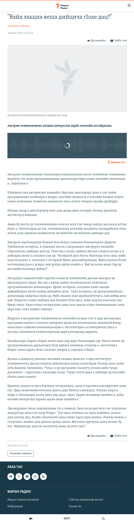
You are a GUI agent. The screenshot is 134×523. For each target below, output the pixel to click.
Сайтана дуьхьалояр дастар (86, 499)
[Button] (96, 41)
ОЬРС (67, 518)
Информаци (15, 506)
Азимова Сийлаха (18, 26)
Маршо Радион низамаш (23, 499)
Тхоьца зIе (75, 506)
